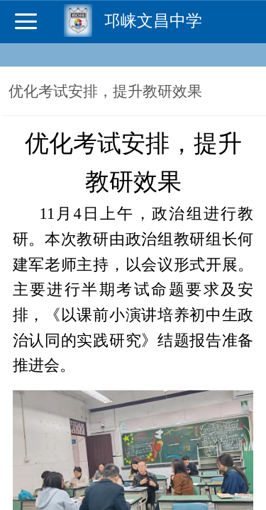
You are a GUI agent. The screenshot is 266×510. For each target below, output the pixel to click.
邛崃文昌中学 (153, 20)
